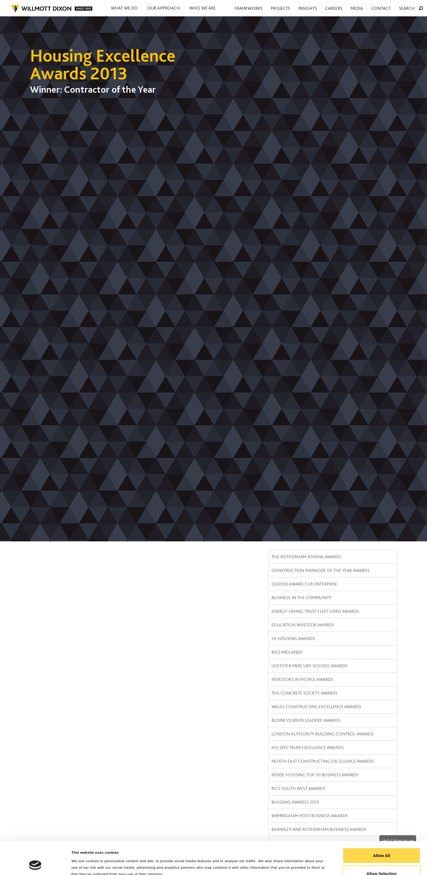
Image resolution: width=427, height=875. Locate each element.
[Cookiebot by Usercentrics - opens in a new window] (35, 864)
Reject (381, 860)
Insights (340, 8)
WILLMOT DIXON (51, 9)
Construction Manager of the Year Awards (321, 570)
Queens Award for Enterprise (304, 584)
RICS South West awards (298, 788)
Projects (320, 8)
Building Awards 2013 (295, 802)
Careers (359, 8)
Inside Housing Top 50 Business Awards (315, 774)
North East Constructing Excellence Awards (323, 761)
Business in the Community (301, 597)
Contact (393, 8)
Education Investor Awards (303, 624)
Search (415, 8)
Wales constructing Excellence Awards (316, 706)
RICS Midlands (287, 652)
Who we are (212, 8)
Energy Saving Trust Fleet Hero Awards (315, 611)
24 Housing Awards (293, 638)
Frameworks (296, 8)
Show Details (275, 861)
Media (375, 8)
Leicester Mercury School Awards (309, 665)
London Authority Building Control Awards (322, 734)
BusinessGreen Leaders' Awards (306, 720)
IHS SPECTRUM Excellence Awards (308, 747)
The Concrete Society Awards (304, 693)
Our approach (169, 8)
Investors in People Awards (302, 679)
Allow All (381, 824)
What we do (126, 8)
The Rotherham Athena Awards (306, 556)
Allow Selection (382, 842)
